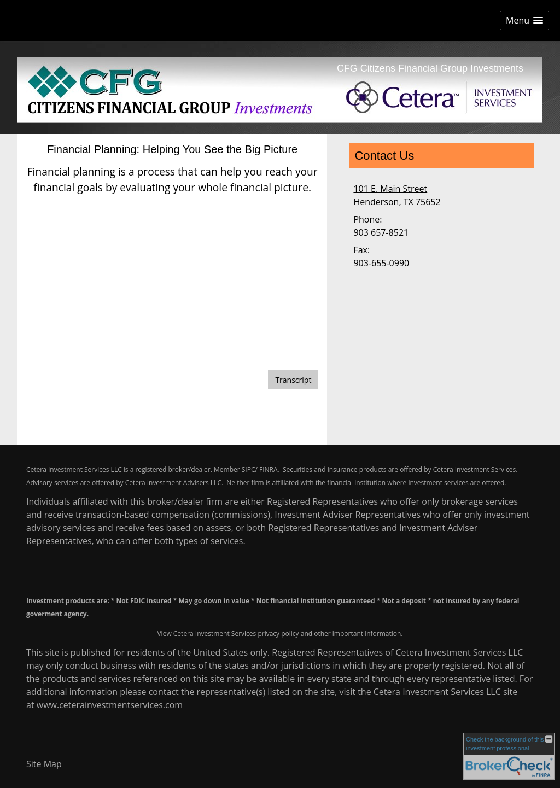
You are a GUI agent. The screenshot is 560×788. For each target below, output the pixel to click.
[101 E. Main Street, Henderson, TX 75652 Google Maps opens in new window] (396, 195)
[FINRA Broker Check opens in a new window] (509, 756)
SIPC (248, 469)
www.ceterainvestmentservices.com (110, 705)
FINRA (268, 469)
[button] (524, 20)
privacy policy (278, 633)
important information (366, 633)
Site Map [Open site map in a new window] (44, 764)
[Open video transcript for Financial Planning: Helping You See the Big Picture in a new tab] (293, 379)
